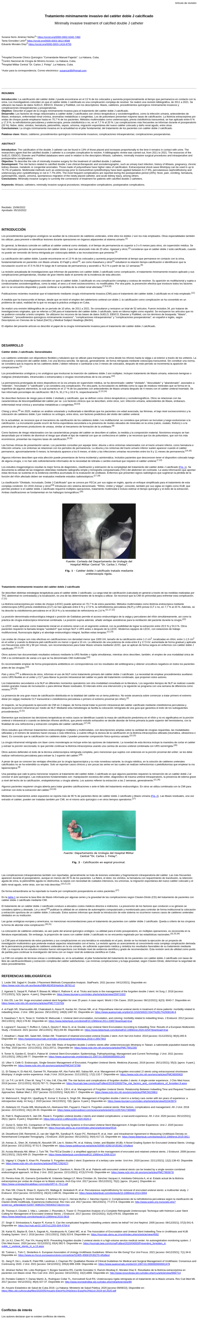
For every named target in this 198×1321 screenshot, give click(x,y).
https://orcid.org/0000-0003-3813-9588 (48, 40)
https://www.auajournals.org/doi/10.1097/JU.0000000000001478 (134, 1264)
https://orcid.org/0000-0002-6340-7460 (59, 37)
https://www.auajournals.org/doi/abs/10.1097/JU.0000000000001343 (87, 1056)
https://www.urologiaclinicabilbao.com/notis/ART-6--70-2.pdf (35, 1184)
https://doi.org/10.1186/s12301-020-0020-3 (67, 1118)
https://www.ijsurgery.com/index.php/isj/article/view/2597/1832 (91, 994)
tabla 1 (11, 897)
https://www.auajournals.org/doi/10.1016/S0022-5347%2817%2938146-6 (135, 1012)
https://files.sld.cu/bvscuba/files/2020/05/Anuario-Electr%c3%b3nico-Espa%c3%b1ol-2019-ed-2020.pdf (59, 1290)
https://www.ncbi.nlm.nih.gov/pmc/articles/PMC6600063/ (151, 1074)
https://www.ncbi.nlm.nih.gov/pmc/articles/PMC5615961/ (126, 1092)
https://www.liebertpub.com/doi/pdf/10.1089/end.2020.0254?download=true (126, 1029)
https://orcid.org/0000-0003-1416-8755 (49, 44)
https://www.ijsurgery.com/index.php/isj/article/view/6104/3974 (142, 1101)
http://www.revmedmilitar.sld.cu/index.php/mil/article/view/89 (98, 1281)
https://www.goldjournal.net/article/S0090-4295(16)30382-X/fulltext (96, 1145)
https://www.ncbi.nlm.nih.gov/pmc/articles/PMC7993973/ (142, 1172)
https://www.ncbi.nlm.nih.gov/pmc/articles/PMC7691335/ (105, 1047)
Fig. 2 (155, 795)
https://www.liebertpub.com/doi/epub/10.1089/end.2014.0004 (113, 1193)
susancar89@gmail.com (73, 70)
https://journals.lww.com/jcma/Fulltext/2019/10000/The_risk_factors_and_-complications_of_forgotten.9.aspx (126, 1083)
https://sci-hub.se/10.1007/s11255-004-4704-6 (44, 1225)
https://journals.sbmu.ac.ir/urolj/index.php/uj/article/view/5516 (82, 1127)
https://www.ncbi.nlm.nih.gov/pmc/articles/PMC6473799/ (49, 1065)
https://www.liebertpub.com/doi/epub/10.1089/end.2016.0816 (35, 1216)
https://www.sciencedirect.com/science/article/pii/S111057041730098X (96, 1110)
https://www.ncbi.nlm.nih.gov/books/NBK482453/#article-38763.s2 (38, 985)
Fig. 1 (183, 467)
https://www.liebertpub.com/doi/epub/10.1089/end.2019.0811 (156, 1136)
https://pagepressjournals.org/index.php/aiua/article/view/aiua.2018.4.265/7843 (62, 1038)
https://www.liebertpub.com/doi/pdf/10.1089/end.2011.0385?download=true (90, 1021)
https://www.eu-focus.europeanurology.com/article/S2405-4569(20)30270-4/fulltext (64, 1255)
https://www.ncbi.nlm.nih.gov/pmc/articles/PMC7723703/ (33, 1003)
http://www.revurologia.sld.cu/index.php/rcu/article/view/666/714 (145, 1272)
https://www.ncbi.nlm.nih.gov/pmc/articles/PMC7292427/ (37, 1163)
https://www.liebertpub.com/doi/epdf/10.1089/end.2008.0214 (82, 1154)
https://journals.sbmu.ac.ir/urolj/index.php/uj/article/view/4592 (125, 1234)
